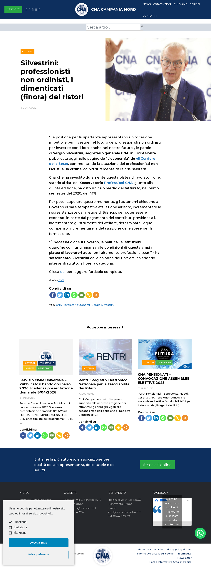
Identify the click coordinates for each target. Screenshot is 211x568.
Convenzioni (162, 4)
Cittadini (27, 51)
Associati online (157, 465)
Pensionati (44, 368)
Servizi (195, 4)
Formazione (46, 363)
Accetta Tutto (38, 542)
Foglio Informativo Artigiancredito (170, 561)
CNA (61, 280)
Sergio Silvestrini (103, 305)
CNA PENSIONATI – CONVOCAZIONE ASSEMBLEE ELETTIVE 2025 (164, 379)
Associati (13, 9)
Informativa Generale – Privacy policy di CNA (164, 549)
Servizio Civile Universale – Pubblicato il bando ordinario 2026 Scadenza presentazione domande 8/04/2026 (46, 386)
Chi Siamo (180, 4)
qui (63, 272)
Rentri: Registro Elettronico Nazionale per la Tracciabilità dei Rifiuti (104, 384)
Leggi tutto (46, 513)
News (147, 4)
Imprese (29, 368)
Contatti (150, 15)
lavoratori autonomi (77, 305)
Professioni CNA (118, 183)
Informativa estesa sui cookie (155, 553)
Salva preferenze (38, 554)
